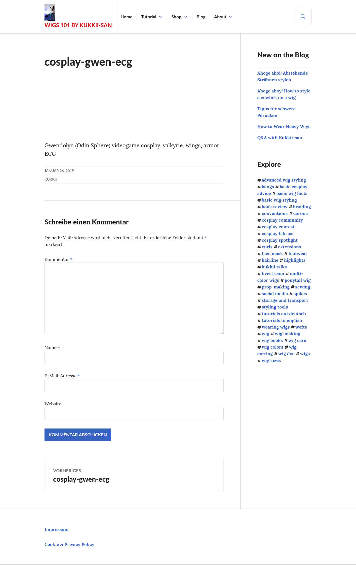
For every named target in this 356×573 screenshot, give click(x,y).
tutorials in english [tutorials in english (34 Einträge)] (282, 320)
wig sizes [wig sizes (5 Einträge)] (271, 360)
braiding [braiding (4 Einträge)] (302, 206)
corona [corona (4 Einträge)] (300, 213)
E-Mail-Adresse (62, 375)
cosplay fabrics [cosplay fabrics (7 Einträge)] (277, 233)
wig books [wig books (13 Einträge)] (272, 340)
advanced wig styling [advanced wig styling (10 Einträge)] (284, 180)
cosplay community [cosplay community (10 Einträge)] (282, 220)
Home (127, 16)
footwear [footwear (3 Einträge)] (297, 253)
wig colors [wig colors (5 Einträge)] (272, 347)
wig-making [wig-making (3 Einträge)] (287, 333)
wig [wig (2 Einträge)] (265, 333)
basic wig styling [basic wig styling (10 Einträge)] (279, 200)
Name (52, 347)
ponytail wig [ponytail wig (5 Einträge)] (298, 280)
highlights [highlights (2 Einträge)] (294, 260)
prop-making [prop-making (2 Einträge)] (276, 287)
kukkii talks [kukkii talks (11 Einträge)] (274, 267)
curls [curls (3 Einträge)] (267, 246)
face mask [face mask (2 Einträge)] (272, 253)
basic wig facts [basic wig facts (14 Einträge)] (292, 193)
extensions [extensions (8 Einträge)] (289, 246)
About (220, 16)
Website (52, 404)
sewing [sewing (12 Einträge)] (302, 287)
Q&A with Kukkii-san (279, 137)
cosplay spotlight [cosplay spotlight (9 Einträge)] (280, 240)
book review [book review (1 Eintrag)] (275, 206)
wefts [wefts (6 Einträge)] (301, 327)
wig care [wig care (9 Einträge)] (297, 340)
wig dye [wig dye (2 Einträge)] (286, 353)
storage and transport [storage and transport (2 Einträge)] (285, 300)
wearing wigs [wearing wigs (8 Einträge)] (276, 327)
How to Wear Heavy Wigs (283, 126)
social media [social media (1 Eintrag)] (275, 293)
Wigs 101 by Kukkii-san (78, 25)
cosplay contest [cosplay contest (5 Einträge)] (278, 226)
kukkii (50, 179)
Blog (201, 16)
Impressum (56, 529)
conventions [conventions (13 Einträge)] (275, 213)
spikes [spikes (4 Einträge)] (300, 293)
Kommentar (58, 259)
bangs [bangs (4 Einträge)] (268, 186)
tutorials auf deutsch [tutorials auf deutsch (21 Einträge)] (284, 313)
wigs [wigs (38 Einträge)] (305, 353)
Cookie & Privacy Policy (69, 544)
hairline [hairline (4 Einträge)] (270, 260)
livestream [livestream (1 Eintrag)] (273, 273)
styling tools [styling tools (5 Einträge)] (275, 307)
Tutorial (149, 16)
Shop (177, 16)
